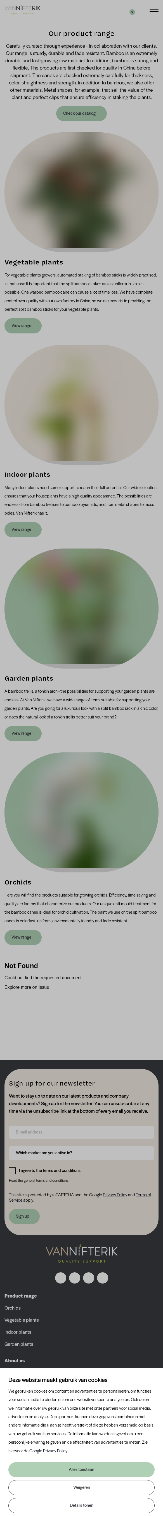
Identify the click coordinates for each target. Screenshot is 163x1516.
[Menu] (154, 9)
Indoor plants (17, 1332)
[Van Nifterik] (22, 9)
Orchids (12, 1308)
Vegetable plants (21, 1320)
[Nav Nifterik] (81, 1253)
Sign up (22, 1216)
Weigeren (81, 1487)
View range (21, 326)
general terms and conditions (46, 1181)
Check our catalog (79, 113)
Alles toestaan (81, 1469)
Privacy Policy (115, 1195)
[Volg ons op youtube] (102, 1278)
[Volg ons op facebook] (60, 1278)
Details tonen (81, 1505)
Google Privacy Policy (48, 1451)
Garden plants (18, 1344)
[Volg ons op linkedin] (88, 1278)
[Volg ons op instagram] (74, 1278)
